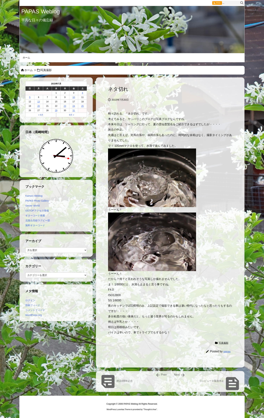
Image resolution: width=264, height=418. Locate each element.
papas (227, 351)
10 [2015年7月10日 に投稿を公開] (74, 97)
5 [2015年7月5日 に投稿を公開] (29, 97)
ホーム (28, 70)
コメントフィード (35, 310)
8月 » (71, 115)
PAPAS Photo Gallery (37, 200)
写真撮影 (46, 70)
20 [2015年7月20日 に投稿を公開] (38, 106)
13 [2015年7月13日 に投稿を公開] (38, 101)
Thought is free (150, 409)
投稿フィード (32, 305)
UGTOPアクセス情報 (37, 210)
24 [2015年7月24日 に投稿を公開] (74, 106)
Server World (32, 205)
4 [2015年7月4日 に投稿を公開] (82, 93)
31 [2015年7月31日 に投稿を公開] (74, 110)
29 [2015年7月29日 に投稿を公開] (56, 110)
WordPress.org (33, 315)
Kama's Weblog (33, 195)
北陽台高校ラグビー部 (37, 220)
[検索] (241, 3)
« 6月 (40, 115)
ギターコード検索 (35, 215)
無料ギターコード (35, 225)
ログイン (30, 300)
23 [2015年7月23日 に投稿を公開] (65, 106)
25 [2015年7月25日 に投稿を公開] (82, 106)
